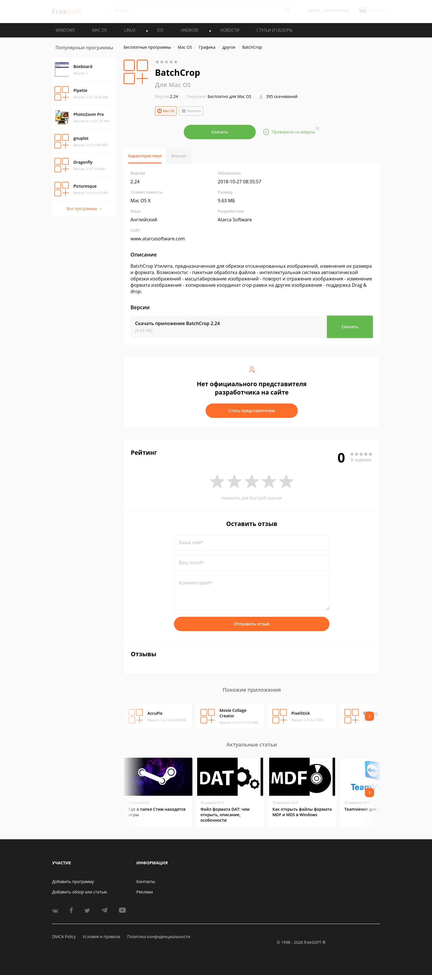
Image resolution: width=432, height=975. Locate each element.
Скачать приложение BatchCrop (177, 323)
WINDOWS (65, 30)
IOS (160, 30)
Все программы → (84, 208)
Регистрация (336, 10)
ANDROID (189, 30)
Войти (314, 10)
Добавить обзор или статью (79, 892)
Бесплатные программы (147, 47)
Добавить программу (73, 881)
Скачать (219, 132)
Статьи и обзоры (275, 30)
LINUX (129, 30)
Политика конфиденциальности (158, 936)
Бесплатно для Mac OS (229, 96)
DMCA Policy (64, 936)
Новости (229, 30)
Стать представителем (252, 410)
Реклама (145, 892)
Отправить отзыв (252, 624)
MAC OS (99, 30)
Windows (191, 111)
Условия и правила (101, 936)
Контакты (146, 881)
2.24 (166, 96)
